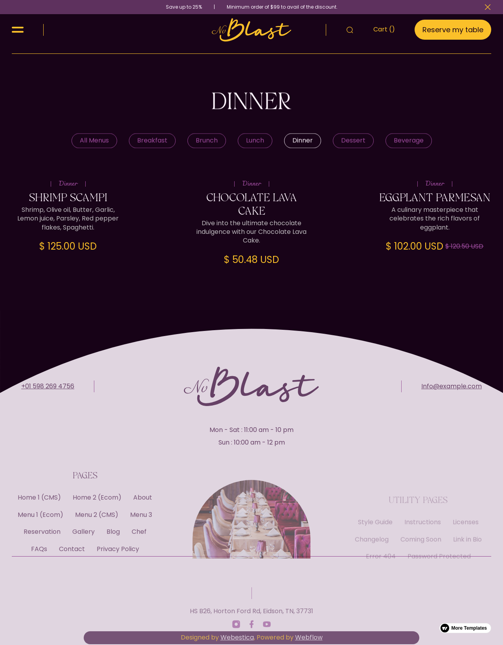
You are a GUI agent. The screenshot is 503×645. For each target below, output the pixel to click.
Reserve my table (452, 30)
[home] (252, 30)
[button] (18, 29)
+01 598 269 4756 (47, 401)
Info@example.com (451, 401)
